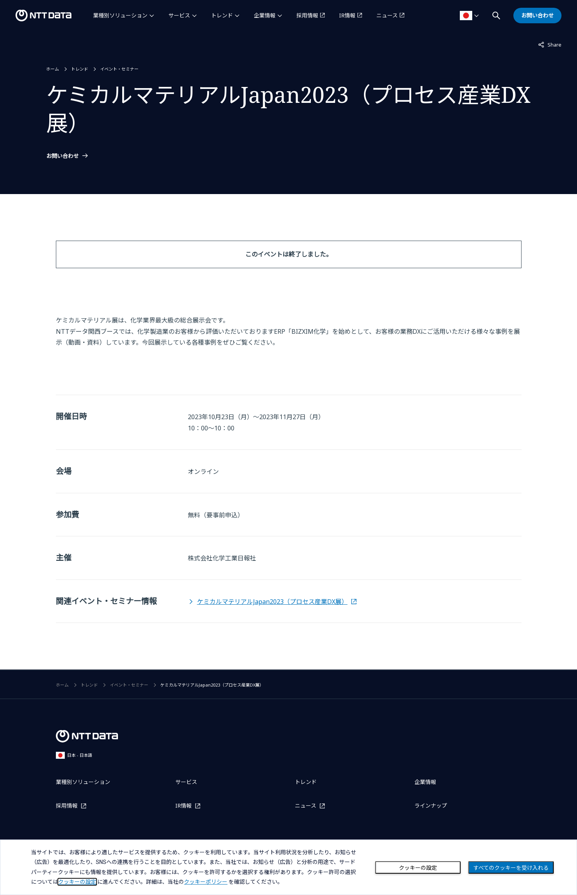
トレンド (222, 15)
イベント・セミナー (119, 69)
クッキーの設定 (418, 868)
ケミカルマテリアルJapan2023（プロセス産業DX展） (272, 601)
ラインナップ (430, 805)
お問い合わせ (62, 156)
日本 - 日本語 (74, 755)
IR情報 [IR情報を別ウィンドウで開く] (347, 15)
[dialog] (288, 867)
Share (549, 44)
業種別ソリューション (120, 15)
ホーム (52, 69)
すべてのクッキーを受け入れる (511, 868)
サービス (179, 15)
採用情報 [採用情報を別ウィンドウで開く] (307, 15)
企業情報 (265, 15)
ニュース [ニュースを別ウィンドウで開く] (387, 15)
